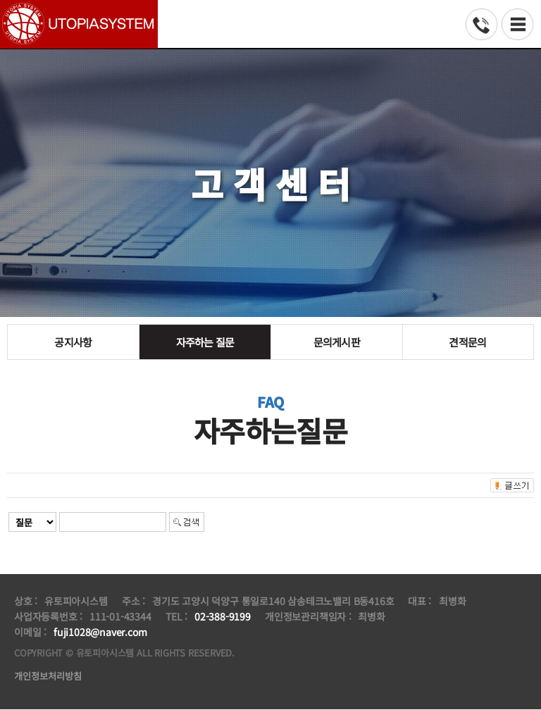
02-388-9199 (222, 616)
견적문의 (468, 342)
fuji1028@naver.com (100, 632)
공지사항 (73, 342)
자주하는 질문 (204, 342)
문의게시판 (336, 342)
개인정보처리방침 (50, 676)
